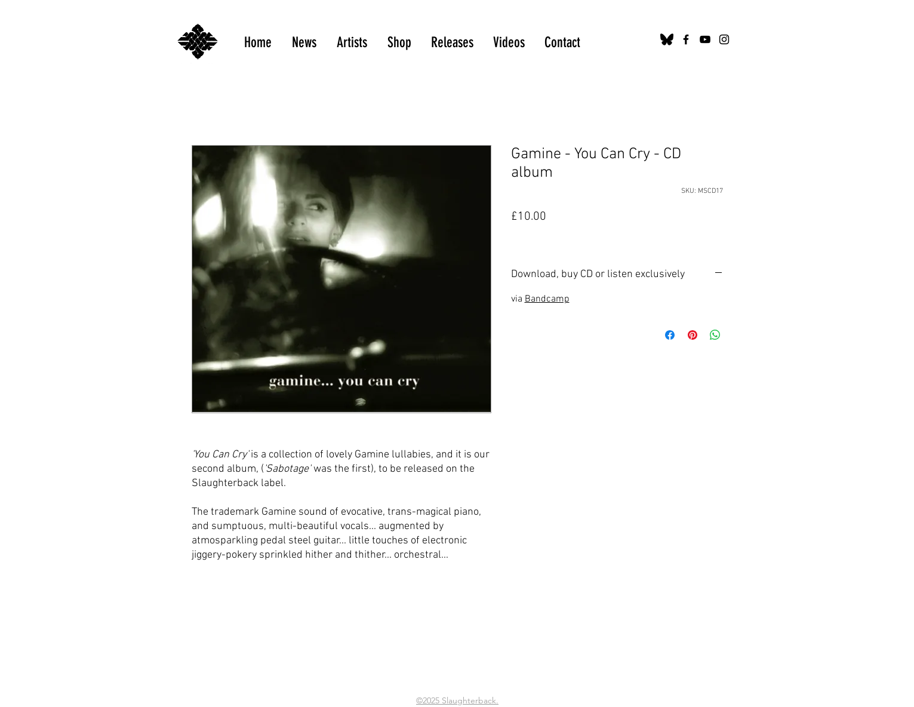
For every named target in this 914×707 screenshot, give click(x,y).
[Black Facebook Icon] (686, 39)
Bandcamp (547, 299)
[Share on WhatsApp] (715, 335)
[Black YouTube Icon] (705, 39)
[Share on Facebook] (670, 335)
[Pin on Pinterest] (692, 335)
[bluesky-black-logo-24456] (666, 39)
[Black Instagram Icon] (724, 39)
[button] (509, 42)
